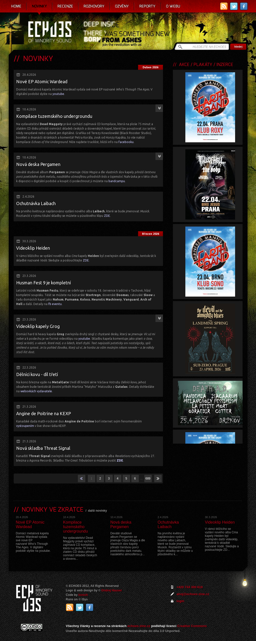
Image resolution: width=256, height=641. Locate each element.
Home (16, 6)
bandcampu (116, 181)
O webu (173, 6)
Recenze (65, 6)
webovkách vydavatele (36, 391)
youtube (58, 93)
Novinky (39, 6)
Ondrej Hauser (111, 590)
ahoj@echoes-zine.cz (193, 594)
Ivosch (83, 595)
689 (147, 478)
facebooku (126, 142)
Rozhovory (94, 6)
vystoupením (25, 425)
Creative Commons (192, 626)
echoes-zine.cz (138, 626)
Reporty (147, 6)
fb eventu (55, 304)
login (180, 601)
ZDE (107, 215)
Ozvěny (122, 6)
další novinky (97, 510)
